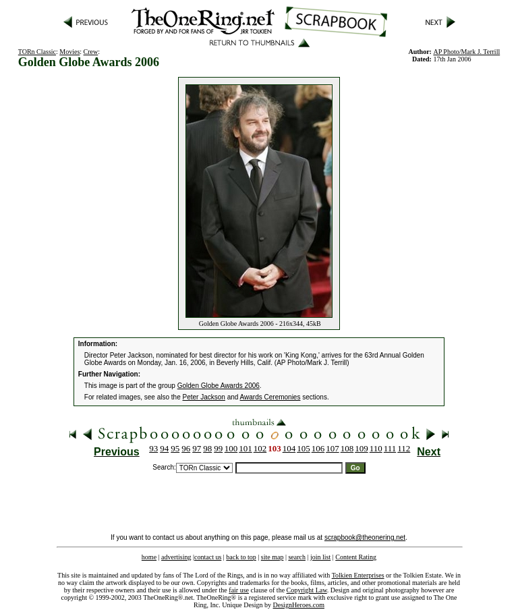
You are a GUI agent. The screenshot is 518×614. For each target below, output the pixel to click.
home (149, 557)
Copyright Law (307, 590)
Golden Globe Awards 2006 (218, 385)
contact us (207, 557)
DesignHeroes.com (298, 605)
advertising (176, 557)
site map (272, 557)
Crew (91, 51)
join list (320, 557)
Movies (69, 51)
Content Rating (355, 557)
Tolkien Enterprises (358, 575)
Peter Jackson (204, 397)
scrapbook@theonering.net (364, 537)
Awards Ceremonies (270, 397)
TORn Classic (37, 51)
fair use (239, 590)
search (297, 557)
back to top (241, 557)
